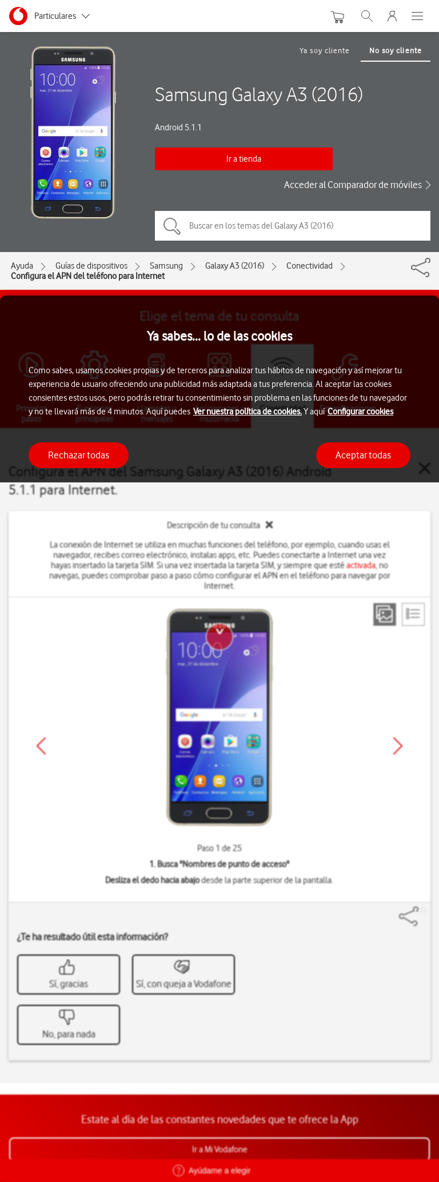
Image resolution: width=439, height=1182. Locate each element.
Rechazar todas (78, 455)
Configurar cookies (360, 411)
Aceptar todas (363, 455)
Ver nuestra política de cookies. (247, 411)
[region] (219, 739)
